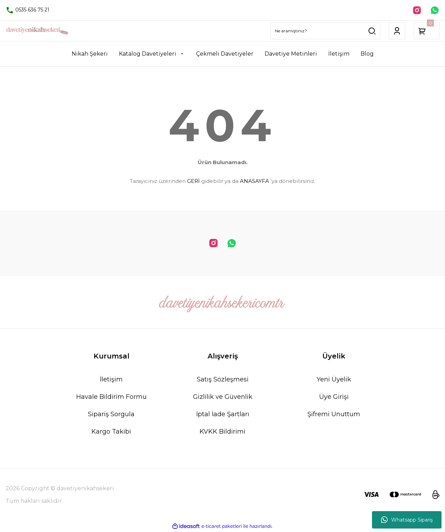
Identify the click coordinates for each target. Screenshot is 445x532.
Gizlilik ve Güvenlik (222, 397)
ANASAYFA (254, 181)
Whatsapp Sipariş (407, 520)
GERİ (193, 181)
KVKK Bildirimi (222, 432)
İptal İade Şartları (222, 415)
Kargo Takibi (111, 432)
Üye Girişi (334, 397)
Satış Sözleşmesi (223, 380)
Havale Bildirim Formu (111, 397)
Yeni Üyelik (334, 380)
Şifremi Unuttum (333, 415)
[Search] (325, 31)
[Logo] (37, 31)
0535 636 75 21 (27, 10)
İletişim (111, 380)
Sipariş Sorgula (111, 415)
